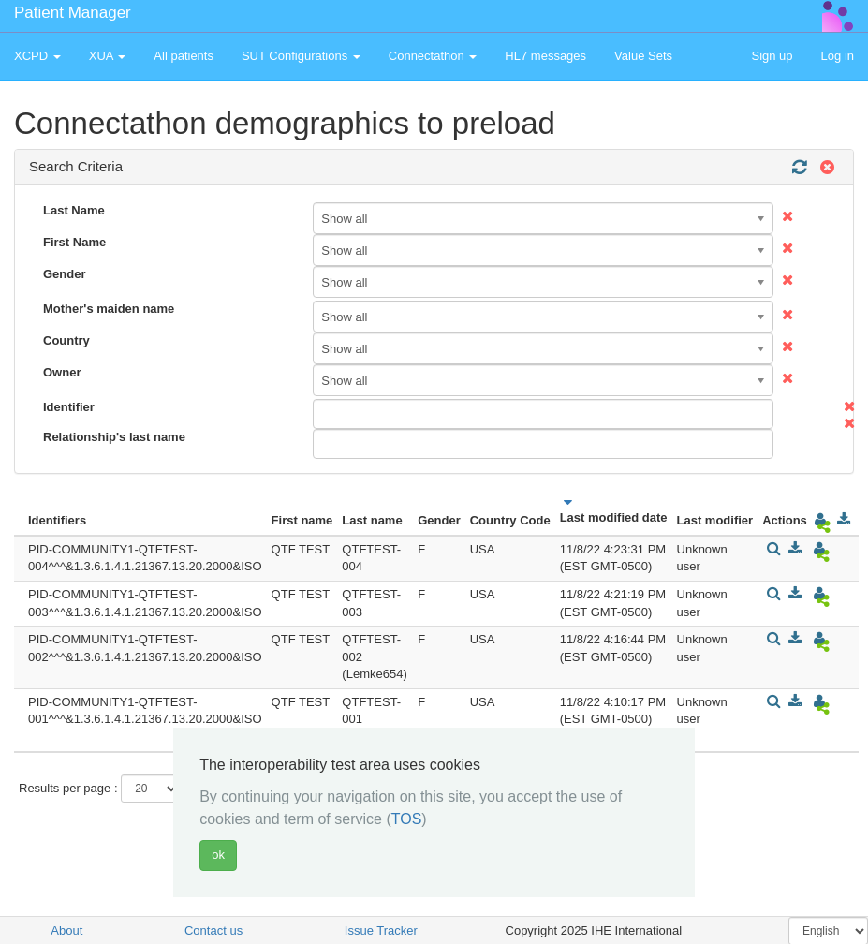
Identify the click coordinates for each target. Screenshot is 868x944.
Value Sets (643, 56)
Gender (64, 274)
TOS (406, 819)
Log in (837, 56)
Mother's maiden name (108, 309)
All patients (183, 56)
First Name (74, 242)
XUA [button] (107, 56)
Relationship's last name (114, 437)
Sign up (771, 56)
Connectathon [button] (433, 56)
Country (66, 340)
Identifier (69, 407)
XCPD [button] (37, 56)
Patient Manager (72, 13)
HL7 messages (545, 56)
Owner (62, 372)
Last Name (74, 210)
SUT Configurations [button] (301, 56)
